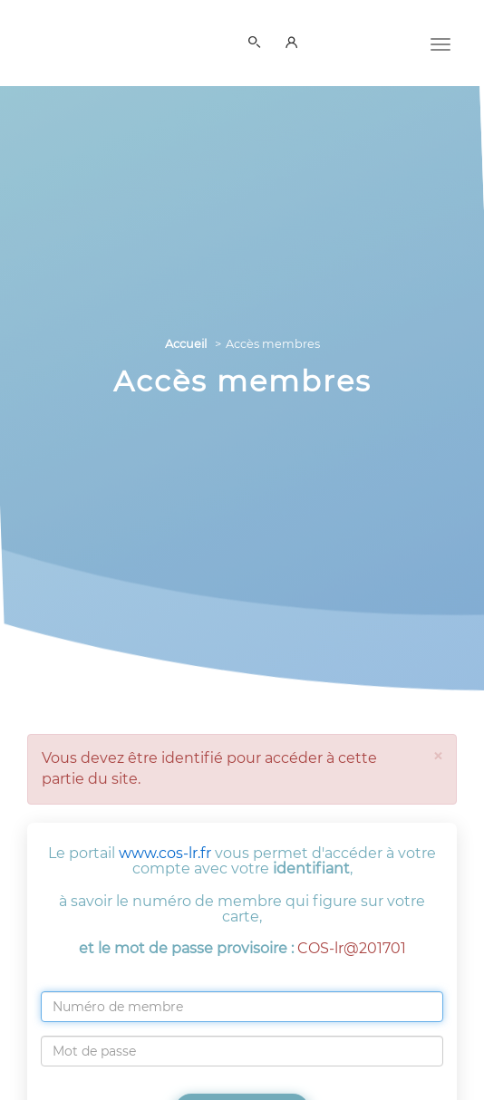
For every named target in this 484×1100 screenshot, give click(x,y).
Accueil (186, 344)
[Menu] (440, 42)
